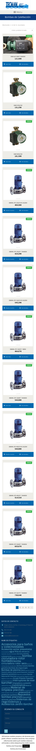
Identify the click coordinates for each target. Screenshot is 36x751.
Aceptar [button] (26, 746)
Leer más (7, 64)
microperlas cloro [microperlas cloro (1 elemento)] (28, 690)
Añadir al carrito (9, 210)
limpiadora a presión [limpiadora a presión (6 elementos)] (21, 683)
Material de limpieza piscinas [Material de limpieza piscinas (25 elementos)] (13, 689)
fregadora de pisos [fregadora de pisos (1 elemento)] (29, 676)
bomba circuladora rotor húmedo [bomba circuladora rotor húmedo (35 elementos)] (16, 658)
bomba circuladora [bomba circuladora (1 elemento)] (17, 656)
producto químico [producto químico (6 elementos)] (9, 695)
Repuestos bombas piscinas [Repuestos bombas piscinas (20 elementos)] (15, 696)
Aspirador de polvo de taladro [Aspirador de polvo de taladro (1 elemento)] (9, 654)
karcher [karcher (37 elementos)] (6, 683)
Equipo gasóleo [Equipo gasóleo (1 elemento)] (20, 676)
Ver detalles (23, 64)
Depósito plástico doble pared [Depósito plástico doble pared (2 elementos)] (11, 672)
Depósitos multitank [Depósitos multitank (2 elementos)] (27, 672)
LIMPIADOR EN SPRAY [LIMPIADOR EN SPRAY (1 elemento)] (6, 685)
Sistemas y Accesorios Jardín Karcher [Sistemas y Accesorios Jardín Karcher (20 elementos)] (17, 703)
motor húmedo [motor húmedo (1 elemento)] (5, 692)
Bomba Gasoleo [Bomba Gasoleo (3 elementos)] (22, 666)
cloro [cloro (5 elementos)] (23, 670)
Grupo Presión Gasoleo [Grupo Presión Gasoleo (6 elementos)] (23, 678)
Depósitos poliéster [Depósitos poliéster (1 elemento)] (22, 674)
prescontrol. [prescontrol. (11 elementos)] (25, 692)
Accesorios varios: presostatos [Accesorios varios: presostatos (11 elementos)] (16, 649)
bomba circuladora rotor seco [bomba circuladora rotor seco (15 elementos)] (13, 662)
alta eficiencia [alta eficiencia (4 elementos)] (23, 652)
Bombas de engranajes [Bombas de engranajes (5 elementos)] (18, 668)
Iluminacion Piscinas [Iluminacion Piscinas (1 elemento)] (6, 681)
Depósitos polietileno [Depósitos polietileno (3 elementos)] (9, 674)
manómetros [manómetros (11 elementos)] (18, 685)
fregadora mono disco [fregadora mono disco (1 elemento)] (7, 678)
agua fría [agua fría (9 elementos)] (13, 651)
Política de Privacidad (18, 749)
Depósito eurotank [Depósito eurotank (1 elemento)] (30, 670)
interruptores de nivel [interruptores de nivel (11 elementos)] (24, 680)
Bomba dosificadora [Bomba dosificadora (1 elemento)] (11, 666)
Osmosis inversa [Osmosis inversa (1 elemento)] (13, 692)
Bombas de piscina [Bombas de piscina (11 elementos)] (10, 670)
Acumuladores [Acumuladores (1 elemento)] (5, 652)
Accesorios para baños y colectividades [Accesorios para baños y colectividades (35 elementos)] (17, 645)
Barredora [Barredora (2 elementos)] (20, 654)
